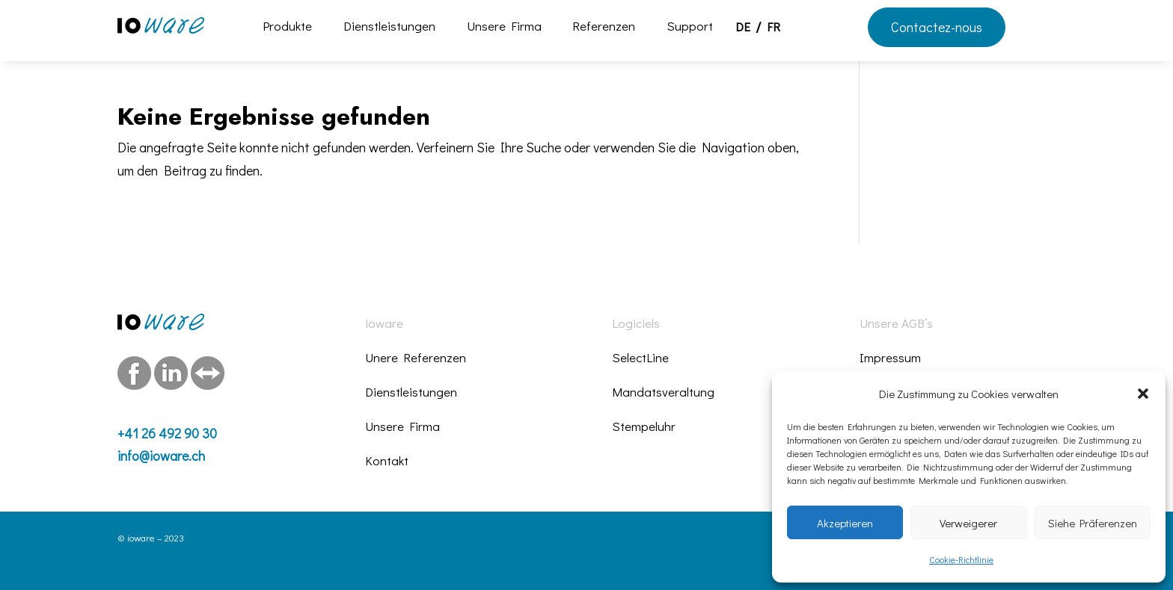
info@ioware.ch (161, 456)
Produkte (287, 27)
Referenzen (603, 27)
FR (773, 28)
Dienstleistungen (389, 27)
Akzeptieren (845, 522)
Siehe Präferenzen (1092, 522)
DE (742, 28)
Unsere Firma (504, 27)
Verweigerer (968, 522)
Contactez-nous (936, 27)
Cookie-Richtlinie (961, 559)
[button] (1143, 393)
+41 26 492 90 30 (167, 433)
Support (690, 27)
